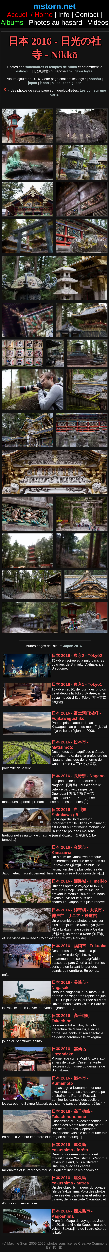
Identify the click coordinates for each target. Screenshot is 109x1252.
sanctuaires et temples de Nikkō (51, 67)
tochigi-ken (72, 83)
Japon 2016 (72, 646)
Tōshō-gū (21, 71)
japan (32, 83)
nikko (56, 83)
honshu (95, 79)
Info (63, 14)
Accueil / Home (30, 14)
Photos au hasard (55, 22)
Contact (86, 14)
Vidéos (98, 22)
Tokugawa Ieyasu (81, 71)
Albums (12, 22)
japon (44, 83)
